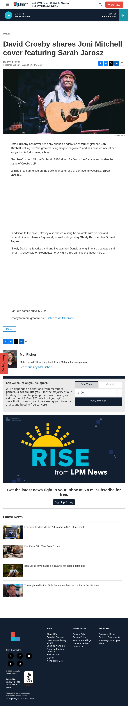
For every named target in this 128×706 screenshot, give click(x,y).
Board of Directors (55, 637)
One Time (86, 384)
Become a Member (108, 634)
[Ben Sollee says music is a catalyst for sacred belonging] (13, 570)
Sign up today (64, 502)
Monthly (110, 384)
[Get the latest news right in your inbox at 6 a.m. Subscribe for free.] (64, 449)
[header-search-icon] (100, 4)
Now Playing (3, 363)
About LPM (52, 634)
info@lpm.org (11, 698)
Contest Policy (79, 634)
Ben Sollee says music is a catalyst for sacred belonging (54, 566)
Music (6, 33)
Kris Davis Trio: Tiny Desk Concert (42, 546)
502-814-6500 (28, 698)
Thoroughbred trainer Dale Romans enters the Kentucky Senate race (61, 585)
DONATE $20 (98, 401)
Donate (115, 4)
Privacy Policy (79, 637)
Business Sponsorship (109, 637)
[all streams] (123, 15)
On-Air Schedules (81, 643)
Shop (101, 643)
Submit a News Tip (56, 646)
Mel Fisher (28, 354)
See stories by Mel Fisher (36, 367)
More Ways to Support (109, 640)
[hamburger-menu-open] (7, 5)
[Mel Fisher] (10, 359)
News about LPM (55, 661)
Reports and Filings (82, 640)
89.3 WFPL (10, 682)
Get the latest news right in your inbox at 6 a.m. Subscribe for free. (64, 492)
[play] (8, 15)
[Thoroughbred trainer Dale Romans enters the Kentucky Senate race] (13, 590)
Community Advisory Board (56, 641)
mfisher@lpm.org (77, 362)
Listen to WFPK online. (61, 318)
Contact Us (78, 647)
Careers (51, 658)
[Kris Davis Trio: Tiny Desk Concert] (13, 551)
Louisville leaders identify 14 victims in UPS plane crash (54, 527)
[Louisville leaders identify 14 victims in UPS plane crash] (13, 532)
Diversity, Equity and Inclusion (56, 650)
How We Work (53, 655)
